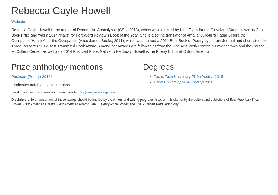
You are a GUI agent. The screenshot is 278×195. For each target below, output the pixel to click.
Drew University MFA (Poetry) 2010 (183, 82)
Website (18, 22)
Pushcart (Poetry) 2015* (31, 76)
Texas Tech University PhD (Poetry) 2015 (188, 76)
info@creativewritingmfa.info (98, 92)
